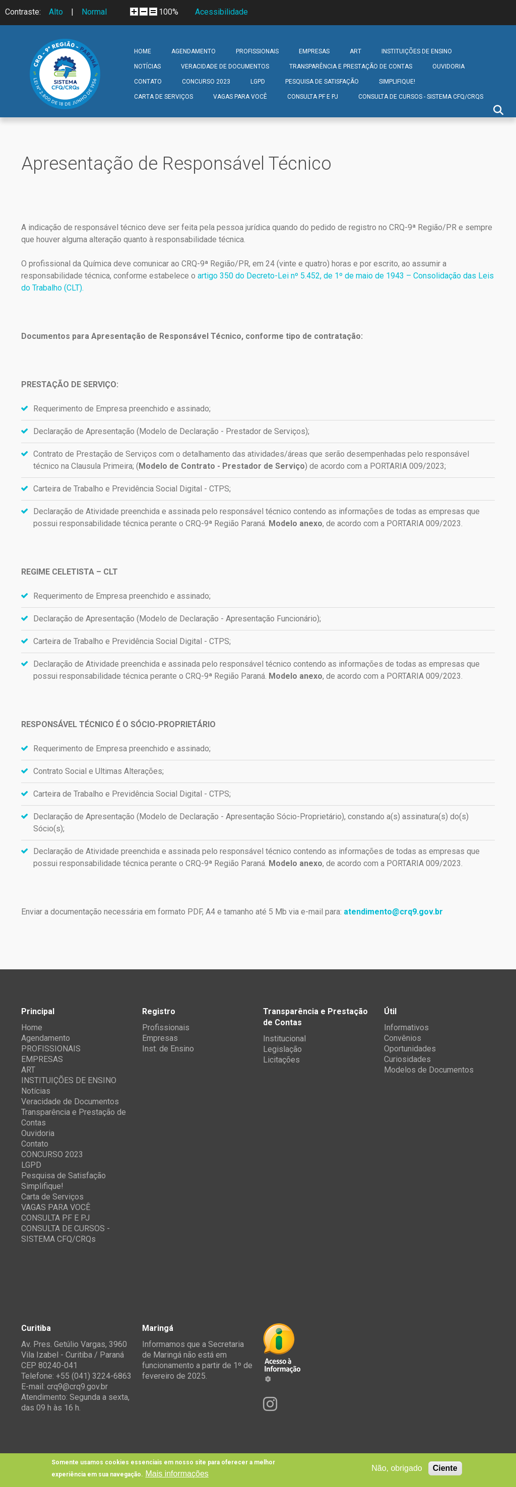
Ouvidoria (448, 66)
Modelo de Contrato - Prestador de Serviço (222, 466)
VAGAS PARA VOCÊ (240, 96)
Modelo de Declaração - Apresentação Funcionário (228, 618)
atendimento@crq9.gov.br (393, 911)
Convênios (402, 1038)
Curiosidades (407, 1059)
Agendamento (193, 51)
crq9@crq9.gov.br (77, 1386)
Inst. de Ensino (168, 1048)
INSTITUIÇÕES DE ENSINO (416, 51)
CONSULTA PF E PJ (312, 96)
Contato (148, 81)
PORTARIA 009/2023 (407, 466)
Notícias (147, 66)
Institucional (284, 1038)
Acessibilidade (221, 12)
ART (355, 51)
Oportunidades (410, 1048)
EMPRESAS (314, 51)
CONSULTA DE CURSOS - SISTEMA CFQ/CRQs (420, 96)
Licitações (281, 1060)
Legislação (282, 1049)
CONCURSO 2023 (206, 81)
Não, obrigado (396, 1468)
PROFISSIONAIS (257, 51)
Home (142, 51)
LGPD (257, 81)
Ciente (445, 1468)
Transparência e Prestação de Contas (350, 66)
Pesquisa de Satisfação (322, 81)
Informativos (406, 1027)
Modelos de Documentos (429, 1070)
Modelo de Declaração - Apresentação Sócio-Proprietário (240, 816)
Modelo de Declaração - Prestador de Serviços (222, 431)
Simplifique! (397, 81)
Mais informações (176, 1473)
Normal (94, 12)
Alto (56, 12)
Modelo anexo (295, 523)
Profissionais (165, 1027)
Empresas (160, 1038)
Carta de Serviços (163, 96)
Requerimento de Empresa (80, 408)
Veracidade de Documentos (225, 66)
